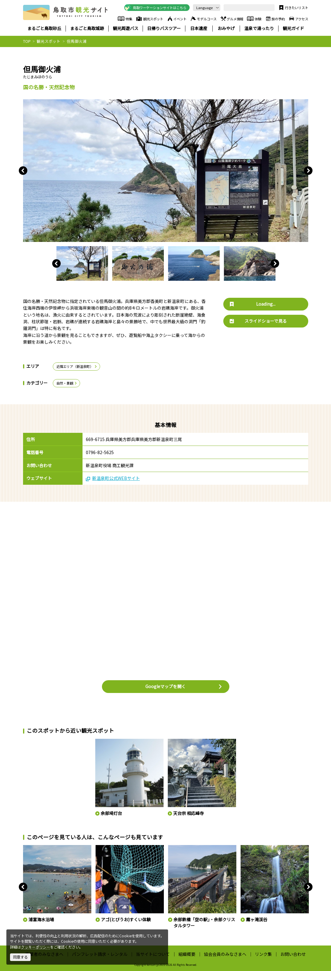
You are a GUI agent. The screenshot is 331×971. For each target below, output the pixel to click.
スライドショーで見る (258, 321)
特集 (125, 18)
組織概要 (186, 954)
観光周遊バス (125, 28)
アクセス (298, 18)
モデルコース (203, 18)
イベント (177, 18)
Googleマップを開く (183, 686)
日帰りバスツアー (164, 28)
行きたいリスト (293, 7)
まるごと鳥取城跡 (87, 28)
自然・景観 (67, 383)
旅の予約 (275, 18)
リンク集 (263, 954)
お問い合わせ (293, 954)
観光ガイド (293, 28)
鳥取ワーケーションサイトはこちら (155, 7)
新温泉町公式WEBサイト (113, 478)
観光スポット (149, 18)
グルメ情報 (231, 18)
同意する (20, 957)
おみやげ (226, 28)
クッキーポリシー (35, 947)
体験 (254, 18)
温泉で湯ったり (259, 28)
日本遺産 (198, 28)
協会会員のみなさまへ (225, 954)
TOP (27, 41)
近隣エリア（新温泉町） (77, 366)
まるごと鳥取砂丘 (44, 28)
